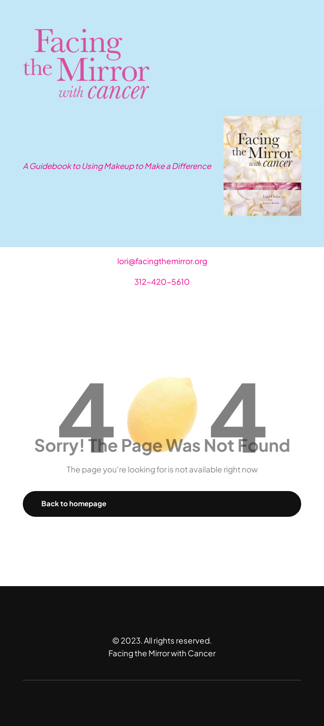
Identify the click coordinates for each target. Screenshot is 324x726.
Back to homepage (73, 503)
